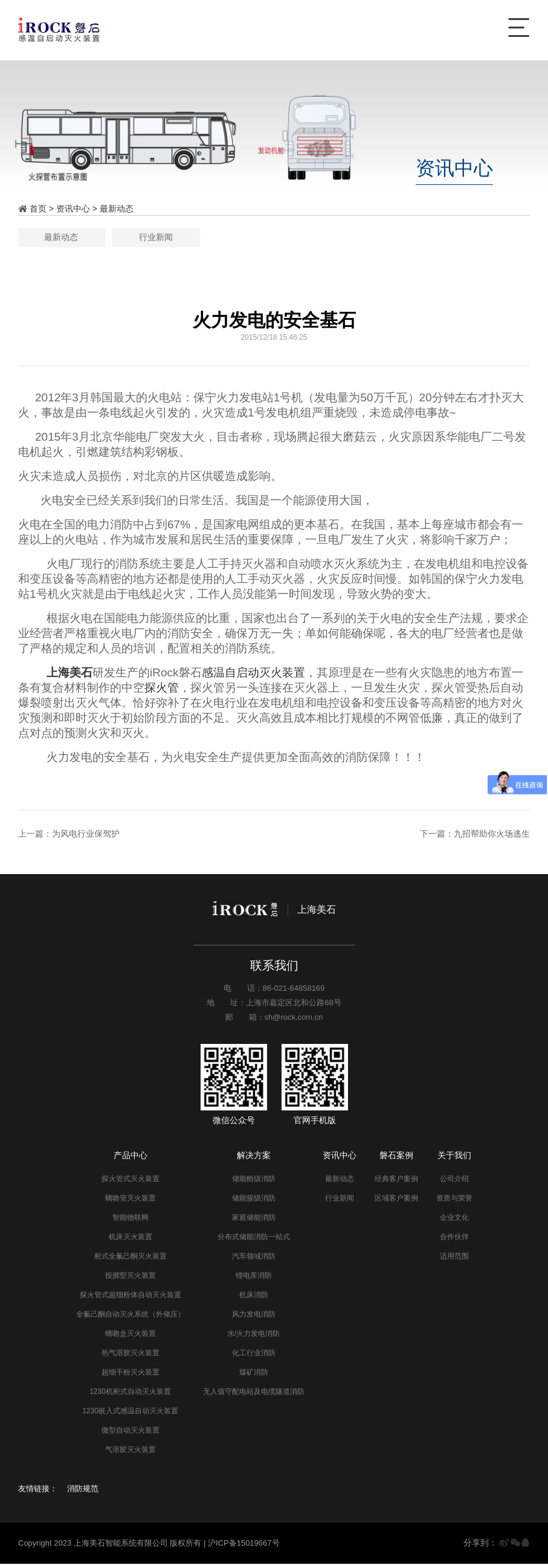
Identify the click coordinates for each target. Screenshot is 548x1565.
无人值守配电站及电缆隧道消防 (254, 1392)
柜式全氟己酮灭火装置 (130, 1257)
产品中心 (130, 1156)
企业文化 (454, 1218)
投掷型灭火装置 (130, 1276)
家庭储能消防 (254, 1218)
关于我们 (454, 1156)
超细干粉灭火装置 (131, 1373)
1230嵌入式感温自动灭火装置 (130, 1412)
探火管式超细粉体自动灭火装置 (130, 1296)
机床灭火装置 (130, 1238)
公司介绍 (454, 1180)
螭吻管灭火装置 (130, 1199)
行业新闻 (324, 237)
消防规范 (82, 1489)
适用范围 (454, 1257)
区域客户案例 (396, 1199)
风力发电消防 (254, 1315)
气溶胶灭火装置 (130, 1451)
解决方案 (254, 1156)
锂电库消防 (254, 1276)
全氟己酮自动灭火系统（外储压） (130, 1315)
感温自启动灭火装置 (253, 673)
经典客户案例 (396, 1180)
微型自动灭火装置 (131, 1431)
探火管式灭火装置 (131, 1180)
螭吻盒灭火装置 (130, 1334)
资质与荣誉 (454, 1199)
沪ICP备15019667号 (244, 1544)
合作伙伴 (454, 1238)
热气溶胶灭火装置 (131, 1354)
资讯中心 (73, 208)
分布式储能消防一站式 (254, 1238)
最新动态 (117, 208)
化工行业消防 (254, 1354)
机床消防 (253, 1296)
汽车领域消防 (254, 1257)
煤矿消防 (253, 1373)
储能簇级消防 (254, 1199)
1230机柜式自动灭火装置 (130, 1392)
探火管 (161, 688)
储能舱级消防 (254, 1180)
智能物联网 (130, 1218)
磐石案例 (396, 1156)
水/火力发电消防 (253, 1334)
